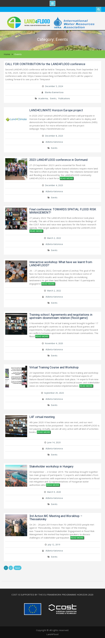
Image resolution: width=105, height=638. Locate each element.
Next (17, 567)
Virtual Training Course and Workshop (54, 367)
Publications (64, 98)
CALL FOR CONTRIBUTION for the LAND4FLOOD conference (45, 64)
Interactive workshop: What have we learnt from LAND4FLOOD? (60, 263)
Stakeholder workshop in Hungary (51, 466)
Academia (43, 98)
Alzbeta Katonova (54, 141)
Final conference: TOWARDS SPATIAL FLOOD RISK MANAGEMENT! (62, 211)
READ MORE (66, 178)
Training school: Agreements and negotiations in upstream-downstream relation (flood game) (60, 316)
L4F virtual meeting (42, 417)
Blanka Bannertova (54, 92)
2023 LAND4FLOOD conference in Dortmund (58, 160)
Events (53, 98)
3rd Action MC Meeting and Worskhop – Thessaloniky (55, 517)
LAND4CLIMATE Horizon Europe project (56, 110)
